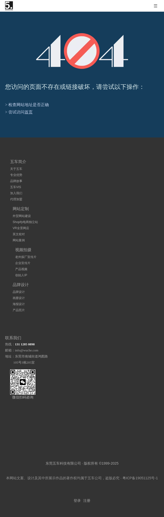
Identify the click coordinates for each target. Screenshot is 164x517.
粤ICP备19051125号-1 (140, 478)
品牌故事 (16, 181)
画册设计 (19, 298)
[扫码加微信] (22, 382)
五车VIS (15, 187)
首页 (29, 112)
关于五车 (16, 169)
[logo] (77, 439)
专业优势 (16, 175)
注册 (86, 501)
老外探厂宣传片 (25, 257)
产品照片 (19, 310)
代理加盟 (16, 199)
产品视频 (21, 269)
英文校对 (19, 234)
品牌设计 (19, 292)
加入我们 (16, 193)
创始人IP (21, 275)
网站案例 (19, 240)
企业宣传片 (22, 263)
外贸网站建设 (22, 216)
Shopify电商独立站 (25, 222)
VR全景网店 (21, 228)
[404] (82, 51)
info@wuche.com (26, 350)
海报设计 (19, 304)
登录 (77, 501)
